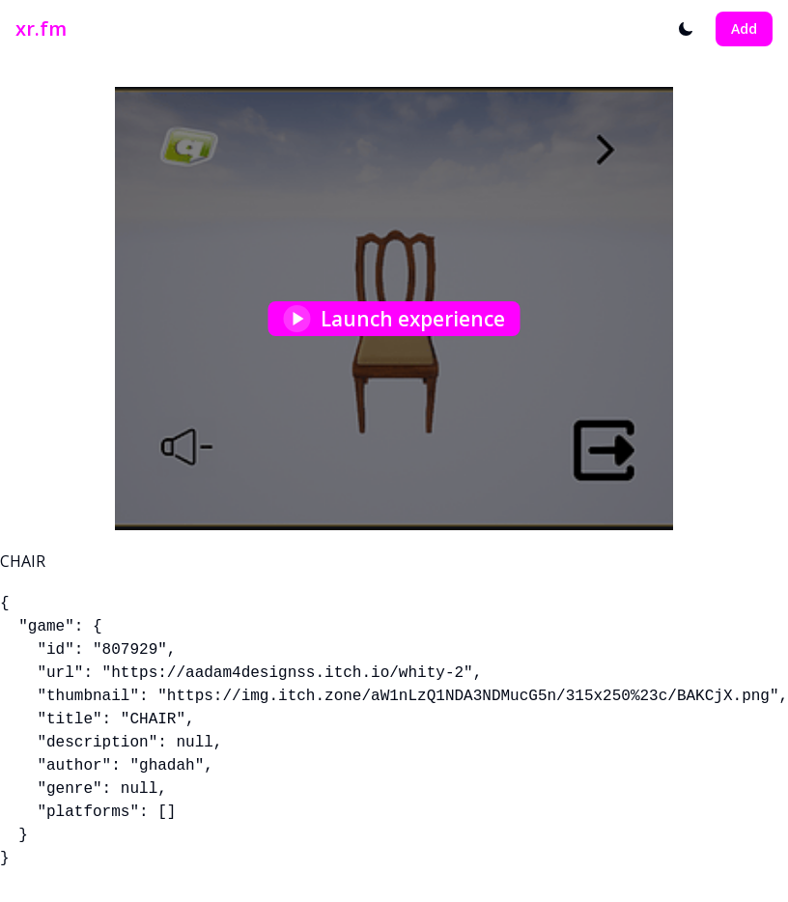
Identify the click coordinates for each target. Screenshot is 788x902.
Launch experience (394, 318)
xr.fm (41, 28)
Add (744, 28)
